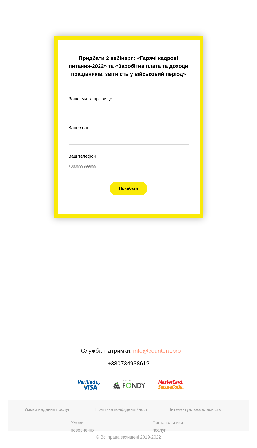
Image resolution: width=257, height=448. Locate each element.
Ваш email (79, 127)
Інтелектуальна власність (195, 409)
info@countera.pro (157, 350)
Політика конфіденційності (122, 409)
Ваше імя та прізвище (90, 99)
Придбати (128, 188)
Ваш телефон (82, 156)
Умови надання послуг (47, 409)
